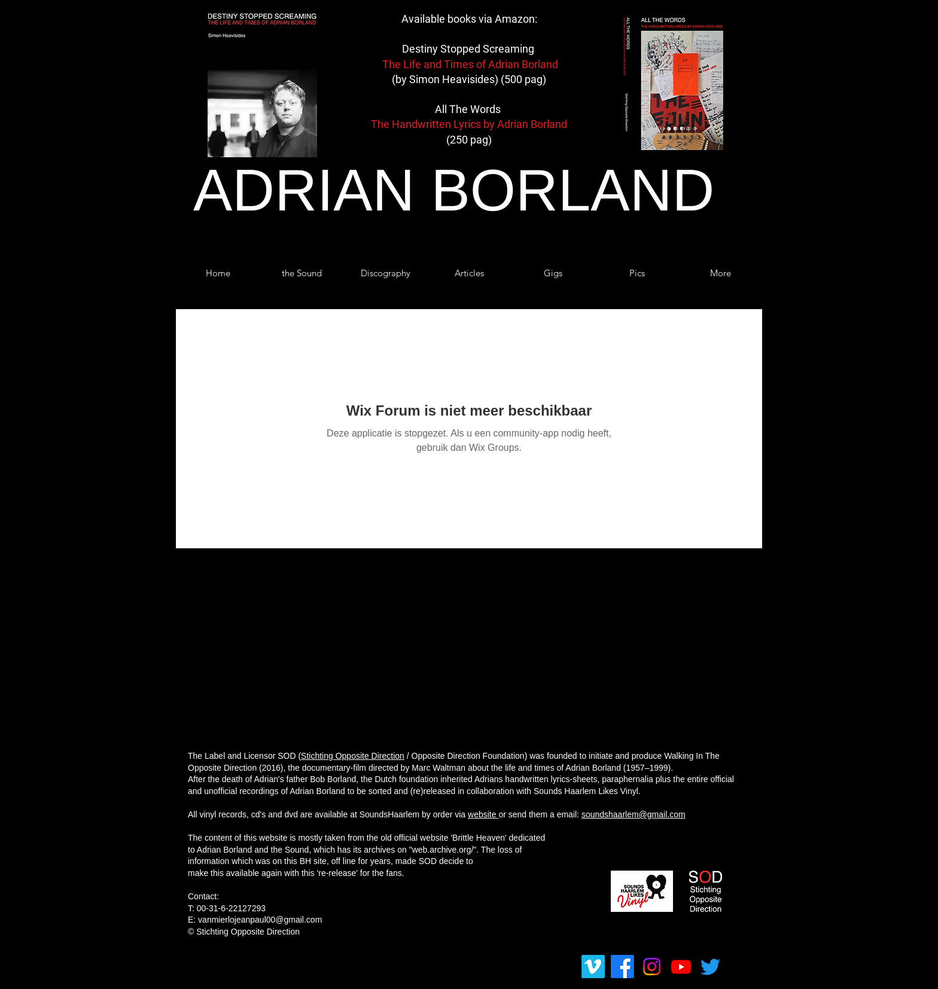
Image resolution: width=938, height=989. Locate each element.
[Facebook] (622, 966)
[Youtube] (681, 966)
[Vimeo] (593, 966)
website (483, 814)
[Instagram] (651, 966)
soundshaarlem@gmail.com (633, 814)
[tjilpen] (710, 966)
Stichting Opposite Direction (352, 756)
